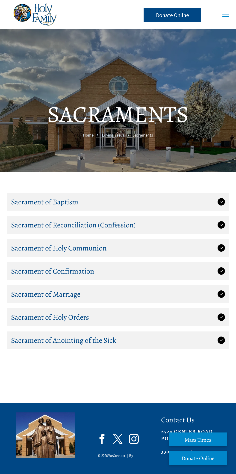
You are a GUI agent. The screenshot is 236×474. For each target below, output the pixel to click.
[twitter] (117, 440)
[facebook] (101, 440)
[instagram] (133, 440)
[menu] (226, 15)
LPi (136, 455)
